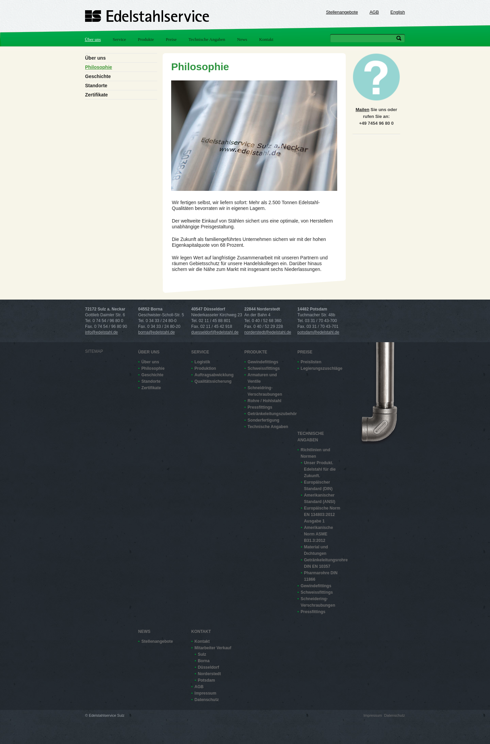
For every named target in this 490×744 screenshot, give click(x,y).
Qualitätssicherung (213, 381)
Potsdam (206, 680)
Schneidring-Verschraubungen (265, 391)
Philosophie (98, 67)
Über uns (93, 39)
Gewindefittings (263, 362)
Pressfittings (260, 407)
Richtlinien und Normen (315, 453)
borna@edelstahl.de (156, 332)
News (242, 39)
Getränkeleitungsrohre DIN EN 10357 (324, 563)
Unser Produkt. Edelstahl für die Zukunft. (320, 469)
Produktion (205, 368)
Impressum (205, 693)
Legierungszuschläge (321, 368)
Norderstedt (209, 673)
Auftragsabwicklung (214, 375)
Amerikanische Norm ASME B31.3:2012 (318, 534)
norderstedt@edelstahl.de (267, 332)
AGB (374, 12)
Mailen (362, 109)
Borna (204, 660)
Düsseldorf (208, 667)
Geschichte (98, 76)
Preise (171, 39)
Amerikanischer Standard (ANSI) (319, 498)
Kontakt (266, 39)
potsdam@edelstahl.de (318, 332)
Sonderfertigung (263, 420)
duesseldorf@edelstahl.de (215, 332)
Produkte (146, 39)
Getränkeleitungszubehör (268, 413)
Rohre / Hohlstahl (264, 400)
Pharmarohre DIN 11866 (321, 576)
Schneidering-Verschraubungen (318, 602)
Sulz (202, 654)
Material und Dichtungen (316, 550)
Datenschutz (207, 699)
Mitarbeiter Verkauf (213, 648)
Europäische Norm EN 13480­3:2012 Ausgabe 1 (322, 514)
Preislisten (311, 362)
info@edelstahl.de (101, 332)
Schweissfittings (264, 368)
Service (119, 39)
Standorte (96, 85)
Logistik (202, 362)
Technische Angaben (207, 39)
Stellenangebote (342, 12)
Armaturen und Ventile (262, 378)
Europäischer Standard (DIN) (318, 485)
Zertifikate (96, 94)
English (397, 12)
